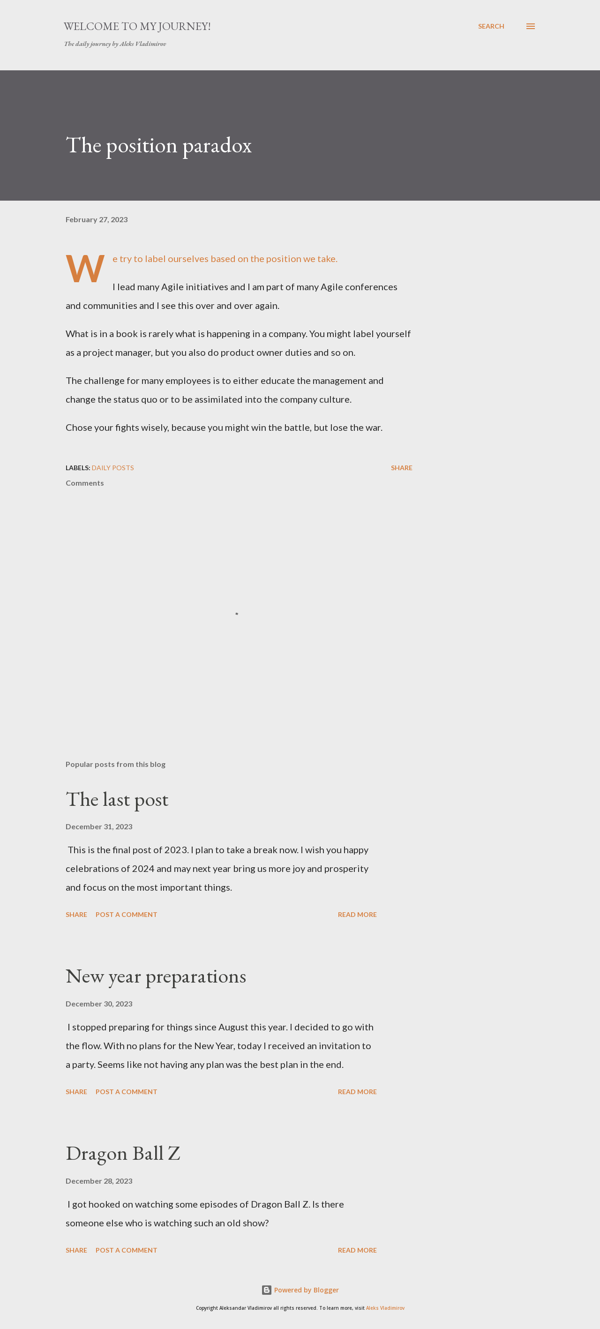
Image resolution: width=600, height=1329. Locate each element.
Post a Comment (127, 914)
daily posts (113, 468)
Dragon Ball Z (123, 1152)
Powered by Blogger (300, 1289)
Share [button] (401, 468)
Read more (357, 914)
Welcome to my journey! (137, 26)
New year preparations (156, 975)
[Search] (491, 26)
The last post (117, 798)
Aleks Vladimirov (385, 1308)
